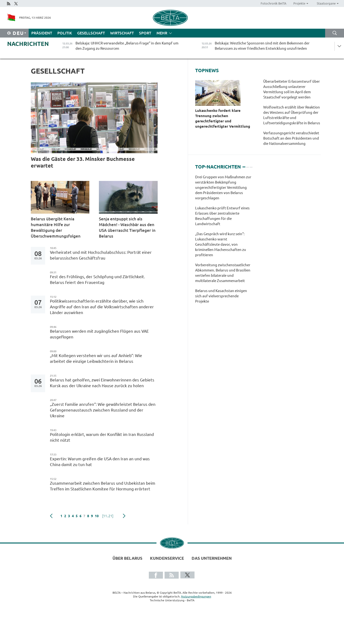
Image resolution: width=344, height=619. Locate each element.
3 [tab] (251, 165)
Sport (145, 33)
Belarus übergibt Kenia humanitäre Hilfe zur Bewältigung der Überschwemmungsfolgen (56, 227)
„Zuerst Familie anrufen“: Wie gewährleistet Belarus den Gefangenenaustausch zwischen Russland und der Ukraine (103, 410)
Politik (64, 33)
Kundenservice (167, 558)
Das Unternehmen (212, 558)
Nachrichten (28, 44)
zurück (51, 516)
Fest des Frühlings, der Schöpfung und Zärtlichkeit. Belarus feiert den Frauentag (97, 279)
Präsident (41, 33)
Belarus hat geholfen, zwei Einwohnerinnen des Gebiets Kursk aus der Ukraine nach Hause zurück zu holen (102, 383)
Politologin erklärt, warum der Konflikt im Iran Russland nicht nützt (102, 437)
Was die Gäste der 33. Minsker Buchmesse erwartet (83, 162)
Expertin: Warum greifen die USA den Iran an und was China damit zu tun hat (100, 461)
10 (97, 516)
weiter (124, 516)
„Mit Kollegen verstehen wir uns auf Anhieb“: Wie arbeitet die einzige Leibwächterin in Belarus (96, 358)
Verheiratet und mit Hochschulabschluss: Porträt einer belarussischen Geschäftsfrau (101, 255)
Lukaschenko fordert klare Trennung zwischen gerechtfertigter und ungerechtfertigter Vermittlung (223, 118)
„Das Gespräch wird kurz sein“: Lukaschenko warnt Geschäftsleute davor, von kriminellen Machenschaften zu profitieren (220, 244)
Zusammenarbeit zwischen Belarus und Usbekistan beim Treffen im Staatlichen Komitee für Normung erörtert (102, 486)
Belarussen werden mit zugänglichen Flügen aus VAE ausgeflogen (99, 334)
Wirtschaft (122, 33)
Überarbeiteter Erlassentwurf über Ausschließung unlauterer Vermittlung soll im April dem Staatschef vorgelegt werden (291, 89)
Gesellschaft (91, 33)
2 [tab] (247, 165)
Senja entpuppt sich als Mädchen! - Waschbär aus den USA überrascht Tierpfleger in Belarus (127, 227)
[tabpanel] (223, 241)
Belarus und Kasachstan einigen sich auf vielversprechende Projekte (221, 296)
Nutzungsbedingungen (196, 596)
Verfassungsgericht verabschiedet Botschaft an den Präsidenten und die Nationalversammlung (291, 138)
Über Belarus (127, 558)
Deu (18, 33)
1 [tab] (243, 165)
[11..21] (107, 516)
